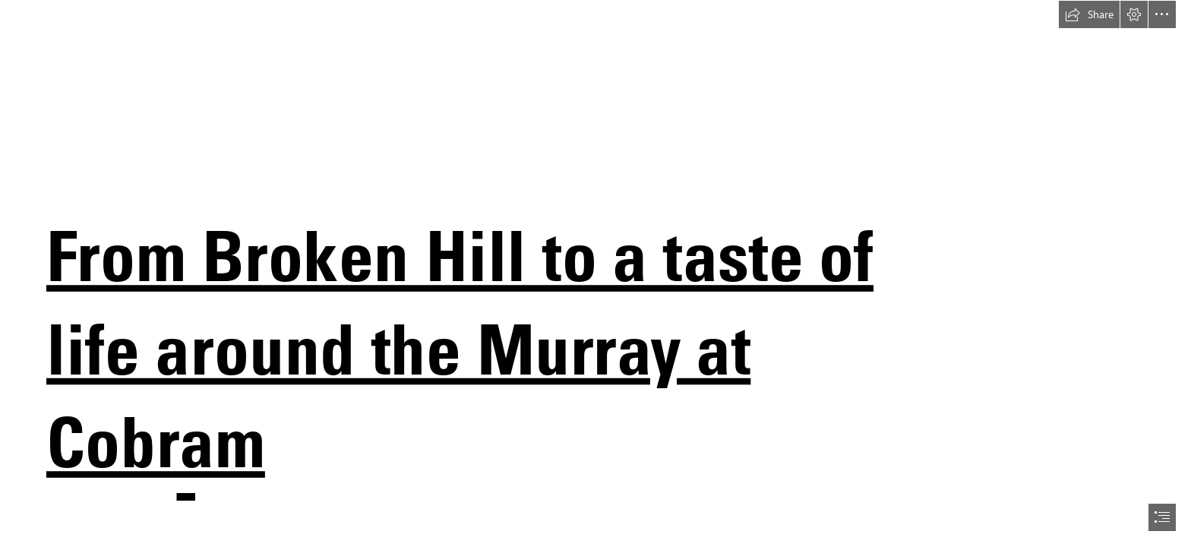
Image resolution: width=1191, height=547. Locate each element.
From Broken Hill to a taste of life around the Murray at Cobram (460, 348)
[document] (595, 273)
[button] (1089, 14)
